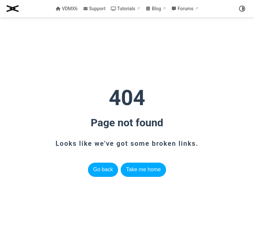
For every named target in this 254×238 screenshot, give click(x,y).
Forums (182, 8)
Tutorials (123, 8)
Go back (103, 169)
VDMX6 (66, 8)
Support (94, 8)
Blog (153, 8)
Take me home (143, 169)
